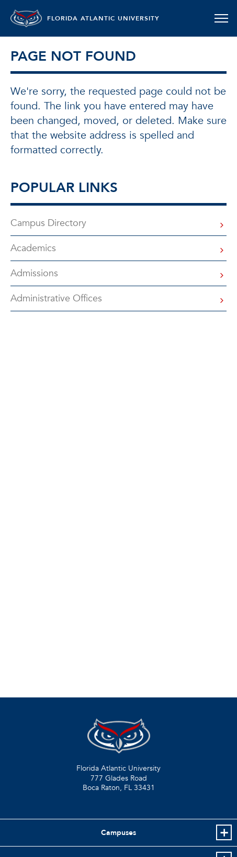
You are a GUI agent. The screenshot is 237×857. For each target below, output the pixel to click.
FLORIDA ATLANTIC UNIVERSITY (103, 18)
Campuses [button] (118, 833)
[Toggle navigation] (221, 18)
